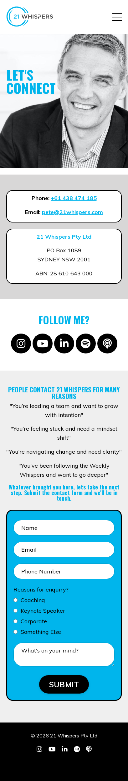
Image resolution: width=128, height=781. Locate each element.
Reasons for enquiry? (41, 589)
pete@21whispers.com (72, 212)
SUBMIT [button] (64, 684)
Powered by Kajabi (64, 765)
